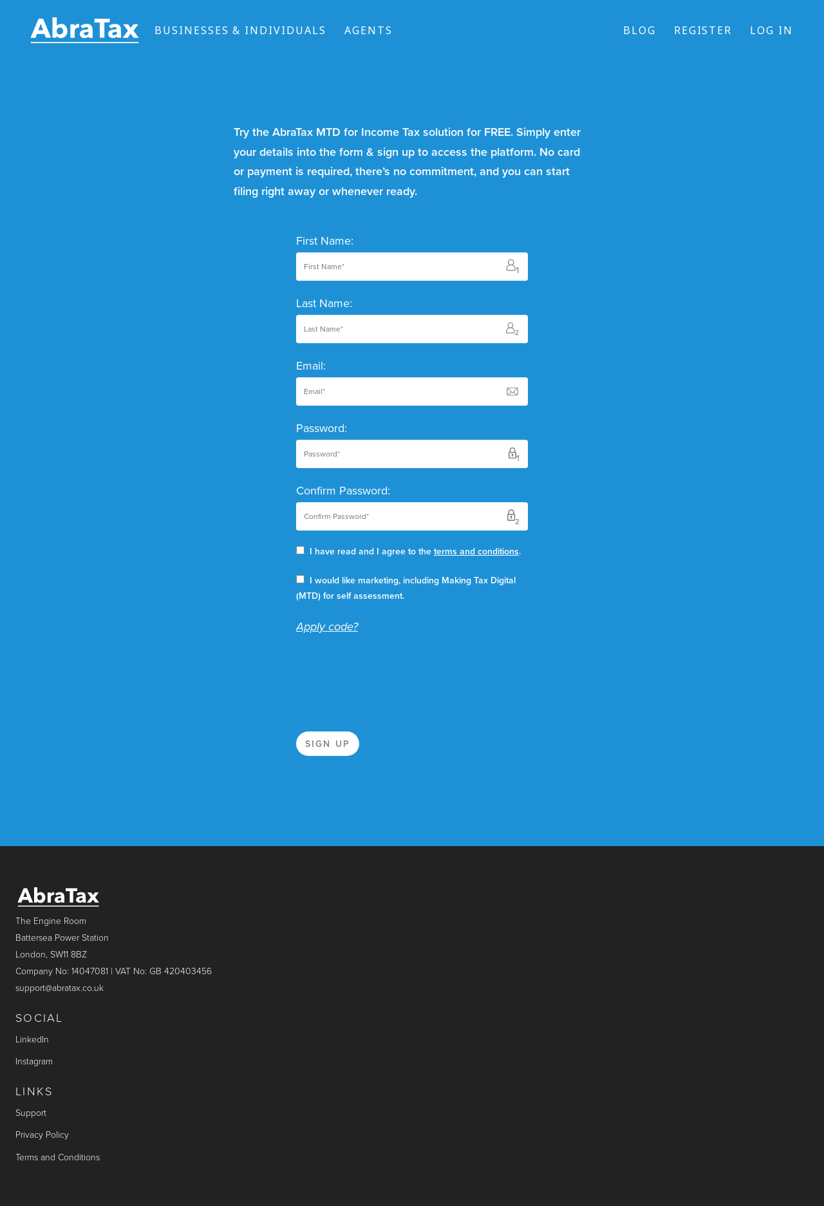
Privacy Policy (42, 1134)
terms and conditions (476, 551)
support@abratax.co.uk (59, 988)
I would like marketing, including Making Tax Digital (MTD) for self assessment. (406, 588)
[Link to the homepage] (85, 30)
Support (30, 1112)
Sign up (327, 744)
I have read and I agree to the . (408, 551)
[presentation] (394, 674)
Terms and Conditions (57, 1157)
